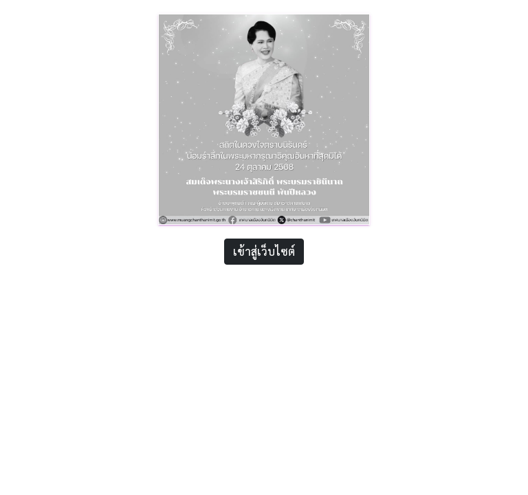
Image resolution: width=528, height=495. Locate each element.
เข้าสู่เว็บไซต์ (264, 251)
